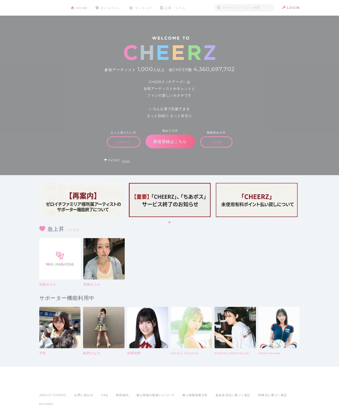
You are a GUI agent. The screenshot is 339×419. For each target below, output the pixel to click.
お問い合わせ (83, 395)
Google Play (79, 384)
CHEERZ (51, 8)
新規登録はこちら (170, 141)
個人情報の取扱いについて (155, 395)
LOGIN (293, 8)
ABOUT (123, 142)
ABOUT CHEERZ (52, 395)
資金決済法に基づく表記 (233, 395)
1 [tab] (169, 222)
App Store (51, 384)
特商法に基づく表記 (272, 395)
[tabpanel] (83, 200)
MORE (126, 161)
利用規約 (122, 395)
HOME (81, 8)
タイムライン (111, 8)
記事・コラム (175, 8)
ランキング (143, 8)
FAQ (104, 395)
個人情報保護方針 (195, 395)
